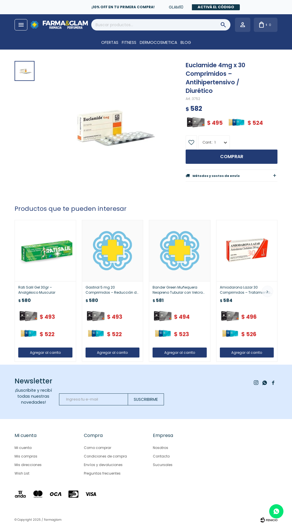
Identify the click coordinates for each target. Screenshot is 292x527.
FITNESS (129, 42)
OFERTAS (109, 42)
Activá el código (216, 7)
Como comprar (97, 447)
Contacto (161, 456)
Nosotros (160, 447)
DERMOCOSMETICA (158, 42)
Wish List (22, 473)
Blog (186, 42)
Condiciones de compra (105, 456)
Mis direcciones (28, 464)
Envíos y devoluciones (103, 464)
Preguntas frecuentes (102, 473)
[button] (267, 291)
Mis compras (26, 456)
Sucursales (163, 464)
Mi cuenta (23, 447)
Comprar (231, 156)
